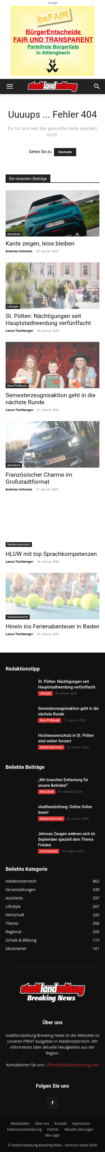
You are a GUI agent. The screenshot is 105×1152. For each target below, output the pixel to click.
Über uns (42, 1123)
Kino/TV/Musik (17, 386)
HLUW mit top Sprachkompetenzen (51, 554)
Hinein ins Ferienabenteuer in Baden (52, 626)
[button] (9, 86)
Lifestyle (12, 306)
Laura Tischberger (19, 330)
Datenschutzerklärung (24, 1129)
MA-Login (52, 1135)
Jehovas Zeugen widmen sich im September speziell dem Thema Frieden (66, 839)
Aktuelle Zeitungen (78, 1129)
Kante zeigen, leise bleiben (40, 243)
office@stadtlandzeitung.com (72, 1064)
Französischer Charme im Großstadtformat (39, 478)
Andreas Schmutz (19, 251)
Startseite (65, 152)
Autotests (13, 234)
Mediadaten (20, 1123)
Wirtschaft (47, 792)
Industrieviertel (17, 617)
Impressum (81, 1123)
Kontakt (61, 1123)
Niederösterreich (18, 544)
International (48, 851)
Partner (53, 1129)
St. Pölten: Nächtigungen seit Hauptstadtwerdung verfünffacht (48, 319)
